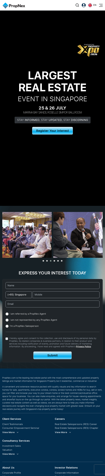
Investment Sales (11, 445)
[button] (43, 260)
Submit (52, 355)
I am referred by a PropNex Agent (28, 313)
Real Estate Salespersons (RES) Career (76, 424)
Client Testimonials (12, 424)
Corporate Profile (11, 472)
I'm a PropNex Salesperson (24, 326)
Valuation (7, 449)
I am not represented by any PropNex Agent (33, 319)
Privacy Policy (83, 346)
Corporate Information (67, 472)
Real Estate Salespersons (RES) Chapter (76, 428)
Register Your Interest (52, 131)
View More (8, 432)
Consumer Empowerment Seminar (20, 428)
